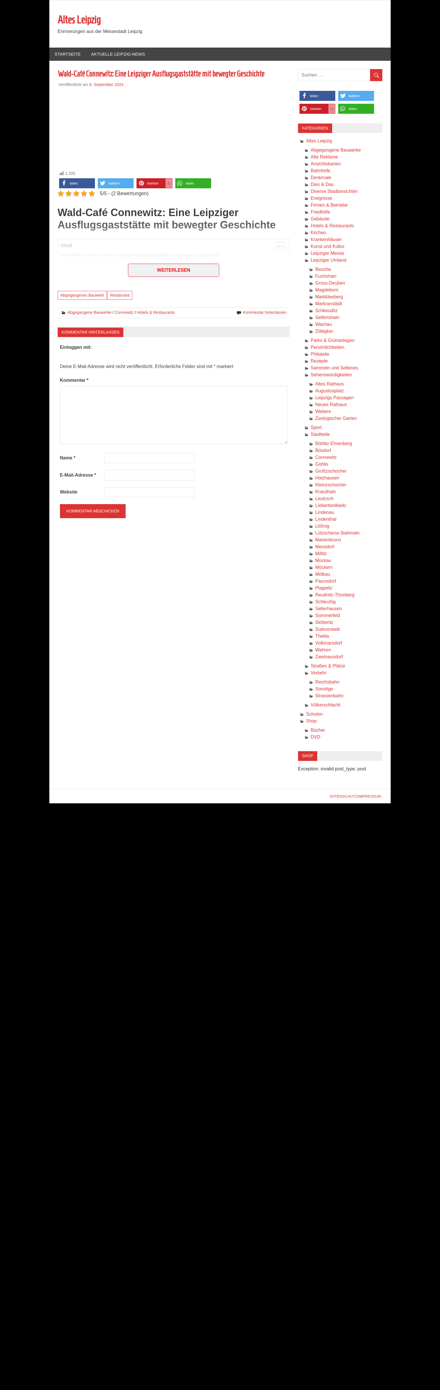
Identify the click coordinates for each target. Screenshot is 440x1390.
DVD (315, 737)
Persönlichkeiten (327, 347)
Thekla (322, 636)
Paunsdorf (325, 581)
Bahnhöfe (320, 171)
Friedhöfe (320, 212)
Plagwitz (323, 588)
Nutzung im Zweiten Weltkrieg (93, 268)
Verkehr (318, 673)
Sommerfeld (327, 615)
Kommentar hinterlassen (265, 312)
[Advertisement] (174, 128)
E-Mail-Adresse (78, 475)
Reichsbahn (327, 682)
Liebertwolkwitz (330, 505)
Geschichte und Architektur (90, 262)
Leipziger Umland (328, 260)
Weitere (323, 411)
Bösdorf (323, 450)
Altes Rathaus (329, 384)
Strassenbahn (329, 696)
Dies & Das (322, 184)
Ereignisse (321, 198)
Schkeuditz (326, 310)
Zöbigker (324, 331)
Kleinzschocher (330, 485)
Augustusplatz (329, 391)
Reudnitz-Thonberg (335, 595)
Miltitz (321, 553)
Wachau (323, 324)
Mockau (323, 560)
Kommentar (74, 380)
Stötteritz (324, 622)
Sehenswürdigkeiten (331, 375)
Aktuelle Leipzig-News (118, 54)
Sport (316, 427)
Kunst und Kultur (327, 246)
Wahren (323, 650)
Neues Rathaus (331, 404)
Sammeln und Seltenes (334, 368)
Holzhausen (327, 478)
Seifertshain (327, 317)
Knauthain (325, 492)
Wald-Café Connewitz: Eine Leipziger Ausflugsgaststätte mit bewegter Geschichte (140, 255)
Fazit (71, 287)
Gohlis (321, 464)
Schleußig (325, 602)
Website (68, 492)
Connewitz (124, 312)
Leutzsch (324, 498)
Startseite (67, 54)
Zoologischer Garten (336, 418)
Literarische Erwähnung (88, 281)
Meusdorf (324, 547)
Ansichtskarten (326, 164)
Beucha (323, 269)
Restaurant (120, 295)
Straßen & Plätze (328, 666)
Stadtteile (320, 434)
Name (67, 458)
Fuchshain (325, 276)
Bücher (318, 730)
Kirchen (318, 232)
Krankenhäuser (326, 239)
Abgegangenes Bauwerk (82, 295)
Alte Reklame (324, 157)
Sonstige (324, 689)
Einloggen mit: (76, 347)
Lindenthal (325, 519)
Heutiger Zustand (82, 275)
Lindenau (324, 512)
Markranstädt (328, 304)
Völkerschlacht (325, 705)
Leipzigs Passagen (334, 398)
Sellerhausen (328, 608)
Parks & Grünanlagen (333, 340)
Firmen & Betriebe (329, 205)
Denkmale (321, 177)
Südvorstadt (327, 629)
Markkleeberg (329, 297)
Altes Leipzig (79, 20)
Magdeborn (326, 290)
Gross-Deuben (330, 283)
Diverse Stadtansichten (334, 191)
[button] (77, 184)
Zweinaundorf (329, 657)
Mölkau (322, 574)
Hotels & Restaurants (156, 312)
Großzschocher (330, 471)
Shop (311, 721)
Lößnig (322, 526)
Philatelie (320, 354)
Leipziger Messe (327, 253)
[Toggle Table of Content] (277, 247)
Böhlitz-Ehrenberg (333, 443)
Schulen (314, 714)
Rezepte (319, 361)
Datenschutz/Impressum (355, 796)
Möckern (324, 567)
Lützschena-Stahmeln (337, 533)
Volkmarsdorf (328, 643)
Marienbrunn (328, 540)
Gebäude (320, 219)
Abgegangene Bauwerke (89, 312)
